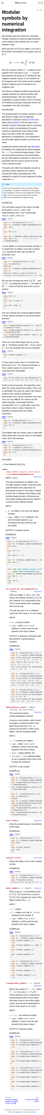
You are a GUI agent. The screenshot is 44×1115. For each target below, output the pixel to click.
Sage (4, 219)
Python (10, 219)
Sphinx (17, 1112)
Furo (34, 1112)
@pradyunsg (27, 1112)
